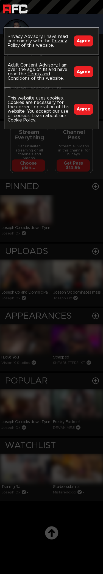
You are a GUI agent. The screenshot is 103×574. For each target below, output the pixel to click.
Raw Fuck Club (15, 8)
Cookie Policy (21, 120)
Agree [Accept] (83, 41)
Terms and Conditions (29, 76)
